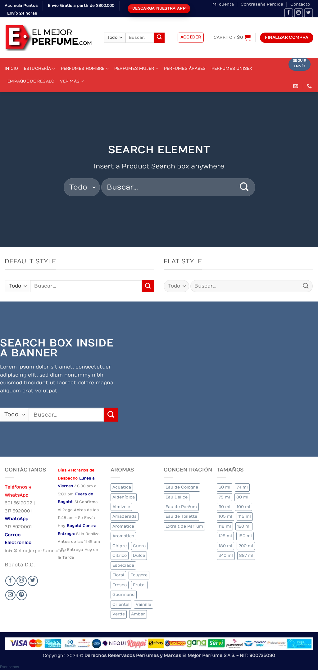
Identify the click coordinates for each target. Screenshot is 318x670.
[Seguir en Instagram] (298, 12)
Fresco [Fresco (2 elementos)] (119, 585)
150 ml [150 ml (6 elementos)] (245, 536)
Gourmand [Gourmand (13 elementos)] (123, 594)
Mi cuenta (223, 4)
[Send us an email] (10, 595)
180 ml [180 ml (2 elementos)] (225, 545)
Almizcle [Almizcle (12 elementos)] (121, 506)
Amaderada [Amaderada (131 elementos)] (124, 516)
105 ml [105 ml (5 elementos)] (225, 516)
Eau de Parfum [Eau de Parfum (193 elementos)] (181, 506)
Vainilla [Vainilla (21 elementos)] (143, 604)
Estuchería (39, 69)
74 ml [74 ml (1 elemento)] (242, 487)
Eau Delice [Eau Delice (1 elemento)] (177, 497)
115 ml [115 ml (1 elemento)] (244, 516)
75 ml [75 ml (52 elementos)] (224, 497)
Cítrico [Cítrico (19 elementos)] (119, 555)
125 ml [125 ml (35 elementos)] (225, 536)
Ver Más (72, 81)
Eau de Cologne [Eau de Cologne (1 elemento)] (182, 487)
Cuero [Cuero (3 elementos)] (139, 545)
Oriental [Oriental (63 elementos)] (120, 604)
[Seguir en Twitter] (308, 12)
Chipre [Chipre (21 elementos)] (119, 545)
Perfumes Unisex (231, 68)
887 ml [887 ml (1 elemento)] (246, 555)
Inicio (11, 68)
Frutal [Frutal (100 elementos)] (139, 585)
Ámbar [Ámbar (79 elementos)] (138, 614)
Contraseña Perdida (262, 4)
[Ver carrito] (232, 37)
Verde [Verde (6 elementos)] (118, 614)
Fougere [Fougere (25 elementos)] (139, 575)
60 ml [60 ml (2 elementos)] (224, 487)
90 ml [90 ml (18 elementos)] (224, 506)
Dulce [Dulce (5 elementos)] (139, 555)
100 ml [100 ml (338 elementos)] (243, 506)
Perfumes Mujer (136, 69)
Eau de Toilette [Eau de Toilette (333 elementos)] (181, 516)
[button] (191, 37)
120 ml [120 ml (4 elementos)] (244, 526)
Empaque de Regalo (30, 81)
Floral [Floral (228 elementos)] (118, 575)
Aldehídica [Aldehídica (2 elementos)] (123, 497)
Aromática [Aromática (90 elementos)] (123, 536)
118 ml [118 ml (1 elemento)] (225, 526)
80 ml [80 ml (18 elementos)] (242, 497)
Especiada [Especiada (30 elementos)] (123, 565)
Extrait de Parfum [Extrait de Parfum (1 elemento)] (184, 526)
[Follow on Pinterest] (21, 595)
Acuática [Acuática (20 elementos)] (121, 487)
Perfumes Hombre (85, 69)
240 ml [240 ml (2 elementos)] (226, 555)
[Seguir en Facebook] (288, 12)
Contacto (300, 4)
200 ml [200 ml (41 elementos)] (245, 545)
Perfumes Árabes (185, 68)
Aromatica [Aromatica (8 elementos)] (123, 526)
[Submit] (159, 38)
